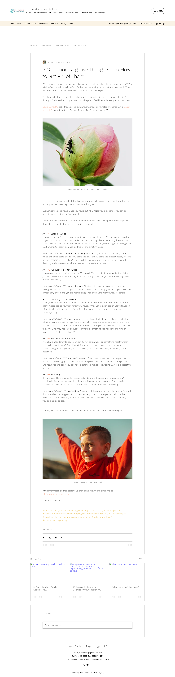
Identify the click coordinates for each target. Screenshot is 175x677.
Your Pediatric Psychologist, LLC (45, 9)
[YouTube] (160, 23)
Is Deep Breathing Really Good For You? (45, 588)
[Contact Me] (158, 11)
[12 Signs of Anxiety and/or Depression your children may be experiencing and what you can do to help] (87, 573)
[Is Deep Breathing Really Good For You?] (48, 573)
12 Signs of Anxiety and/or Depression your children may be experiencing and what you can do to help (87, 588)
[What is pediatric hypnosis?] (126, 573)
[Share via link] (61, 537)
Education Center (62, 45)
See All (142, 559)
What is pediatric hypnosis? (125, 587)
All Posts (33, 45)
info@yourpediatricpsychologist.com (122, 24)
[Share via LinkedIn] (55, 537)
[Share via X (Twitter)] (49, 537)
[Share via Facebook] (44, 537)
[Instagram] (157, 23)
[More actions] (131, 62)
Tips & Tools (46, 45)
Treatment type (80, 45)
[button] (141, 45)
